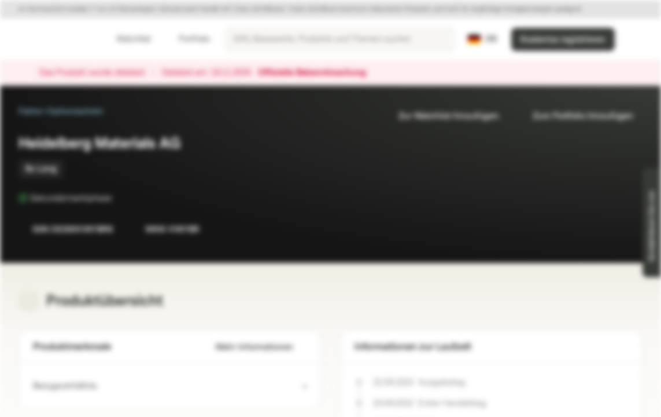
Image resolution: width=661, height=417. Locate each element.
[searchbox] (340, 39)
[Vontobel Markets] (50, 39)
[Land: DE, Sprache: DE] (482, 39)
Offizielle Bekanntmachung (318, 73)
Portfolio (187, 39)
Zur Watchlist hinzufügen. (442, 116)
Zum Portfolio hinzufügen (576, 116)
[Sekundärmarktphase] (119, 198)
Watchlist (126, 39)
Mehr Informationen (261, 347)
